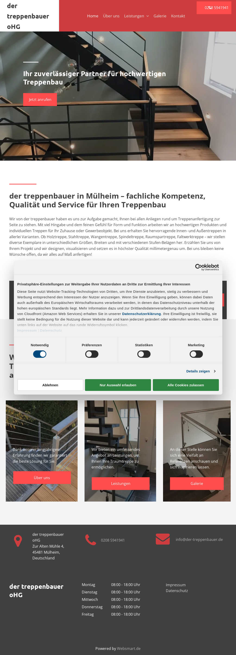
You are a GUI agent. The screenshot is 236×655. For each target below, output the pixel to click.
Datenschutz (51, 330)
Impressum (27, 330)
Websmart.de (129, 648)
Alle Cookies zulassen (185, 385)
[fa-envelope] (163, 544)
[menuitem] (90, 16)
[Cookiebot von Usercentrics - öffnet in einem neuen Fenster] (198, 267)
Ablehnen (50, 385)
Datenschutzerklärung (141, 313)
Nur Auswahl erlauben (118, 385)
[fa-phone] (90, 547)
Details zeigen (198, 371)
